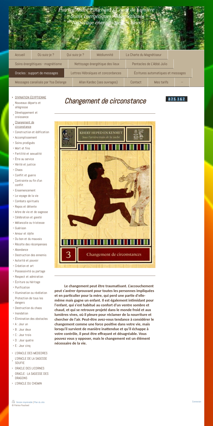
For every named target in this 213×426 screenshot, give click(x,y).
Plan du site (39, 402)
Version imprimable (22, 402)
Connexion (196, 401)
